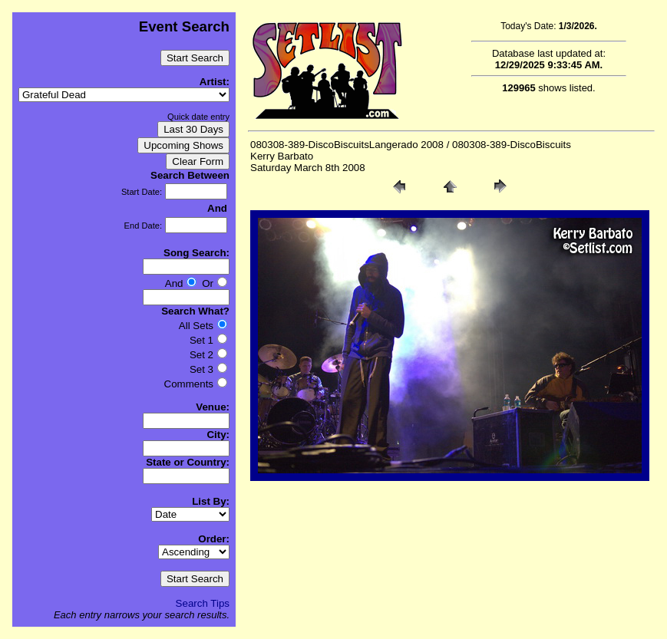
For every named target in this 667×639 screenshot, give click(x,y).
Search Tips (202, 603)
